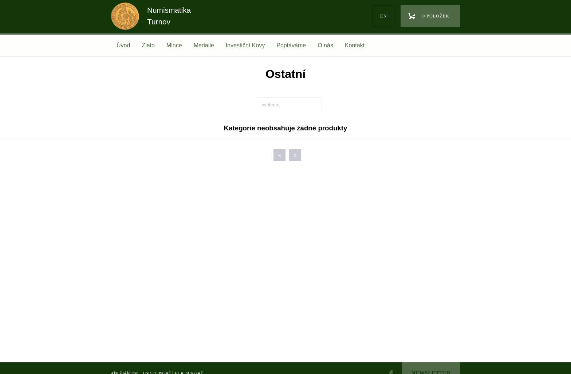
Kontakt (355, 45)
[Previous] (279, 155)
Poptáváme (291, 45)
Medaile (204, 45)
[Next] (295, 155)
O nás (325, 45)
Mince (174, 45)
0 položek (435, 16)
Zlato (148, 45)
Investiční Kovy (245, 45)
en (383, 16)
